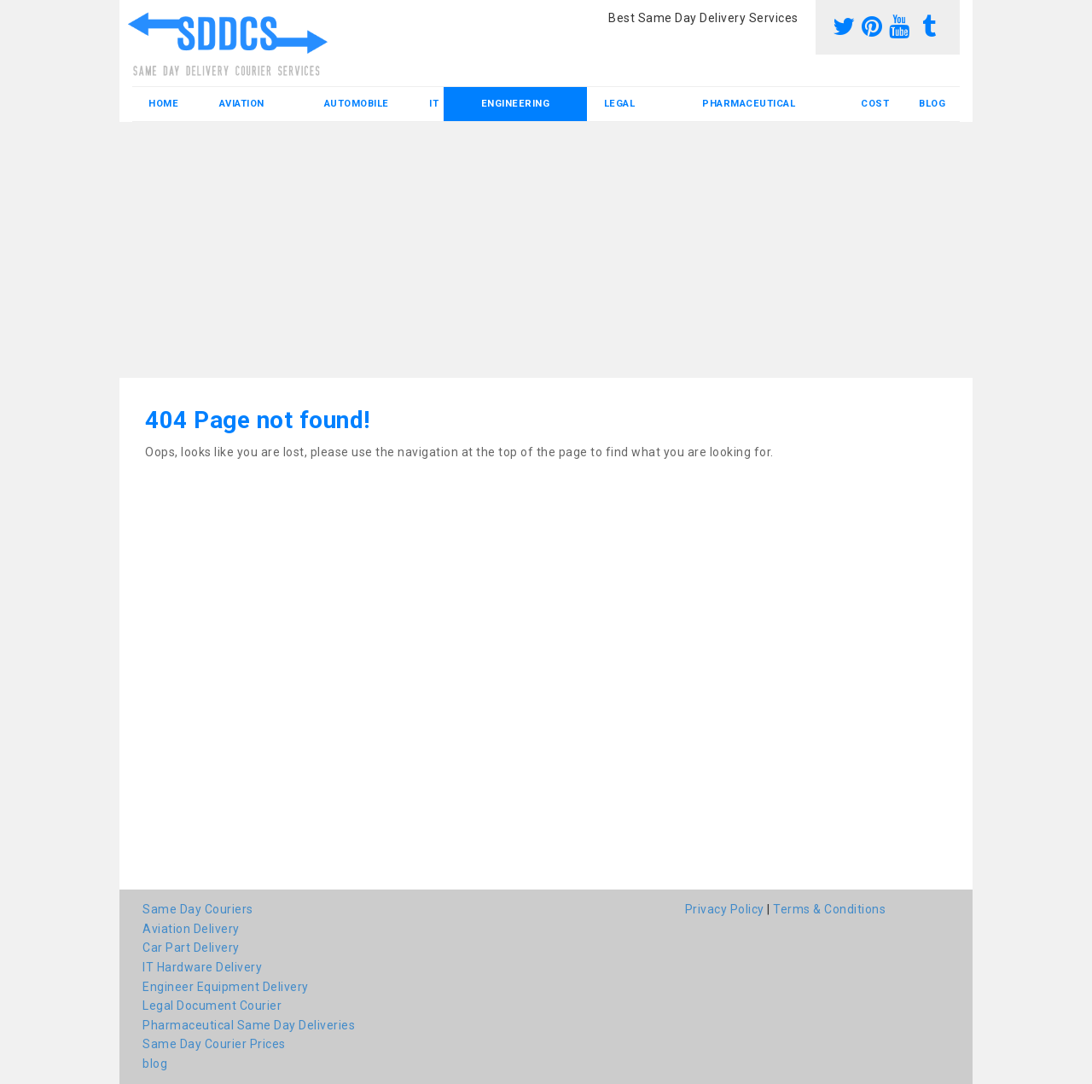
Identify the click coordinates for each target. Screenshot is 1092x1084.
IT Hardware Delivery (202, 967)
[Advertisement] (546, 249)
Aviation (241, 103)
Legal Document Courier (212, 1005)
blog (932, 103)
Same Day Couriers (197, 909)
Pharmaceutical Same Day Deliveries (248, 1025)
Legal (620, 103)
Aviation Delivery (191, 929)
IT (434, 103)
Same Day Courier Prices (214, 1044)
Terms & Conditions (829, 909)
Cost (875, 103)
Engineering (515, 103)
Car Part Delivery (191, 947)
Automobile (356, 103)
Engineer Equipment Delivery (225, 987)
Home (163, 103)
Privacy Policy (724, 909)
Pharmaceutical (748, 103)
